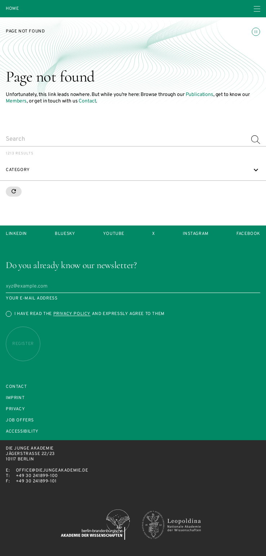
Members (16, 101)
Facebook (248, 234)
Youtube (113, 234)
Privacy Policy (71, 314)
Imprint (15, 398)
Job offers (20, 420)
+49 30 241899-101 (36, 481)
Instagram (195, 234)
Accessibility (22, 431)
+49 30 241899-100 (37, 476)
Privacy (15, 409)
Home (12, 9)
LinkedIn (16, 234)
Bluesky (65, 234)
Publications (199, 95)
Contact (87, 101)
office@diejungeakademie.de (52, 470)
